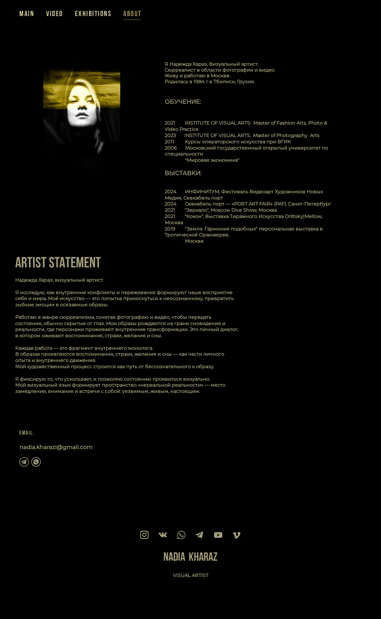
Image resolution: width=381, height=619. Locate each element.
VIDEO (54, 13)
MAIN (26, 13)
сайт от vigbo (31, 605)
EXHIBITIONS (93, 13)
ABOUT (132, 13)
